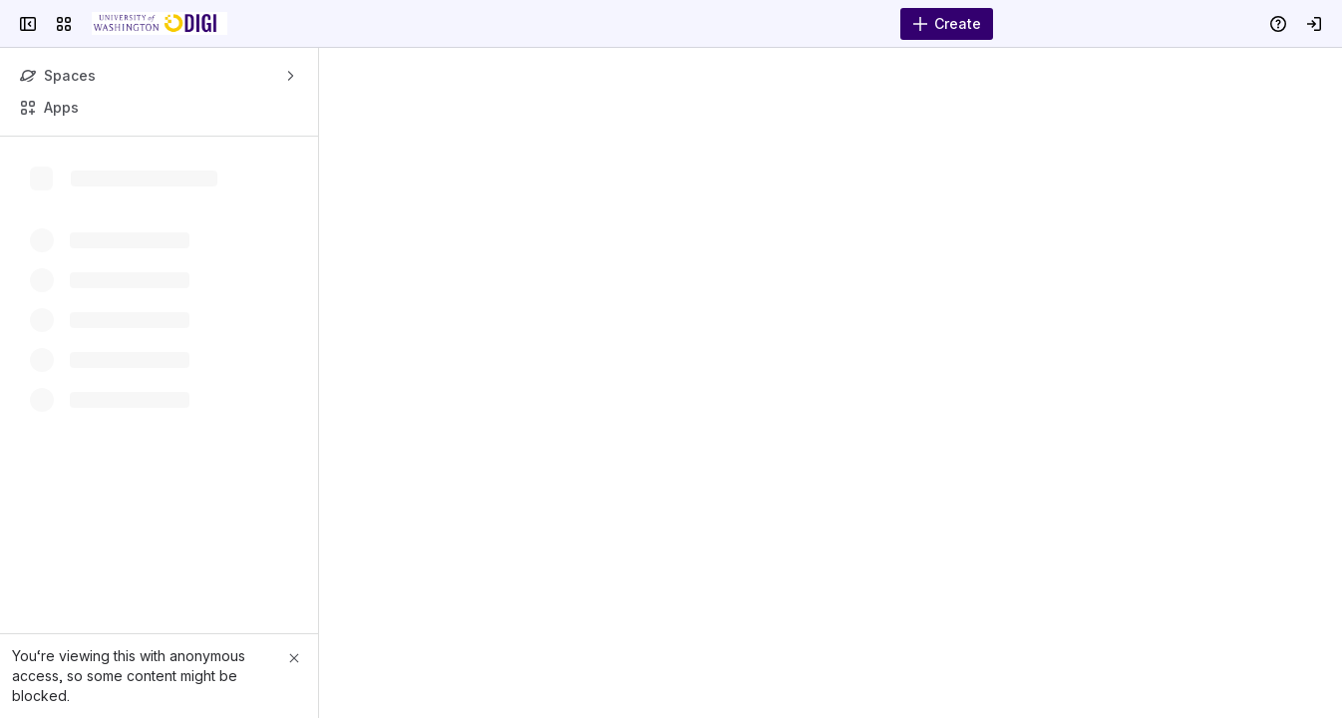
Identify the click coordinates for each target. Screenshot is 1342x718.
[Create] (946, 24)
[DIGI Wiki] (159, 24)
